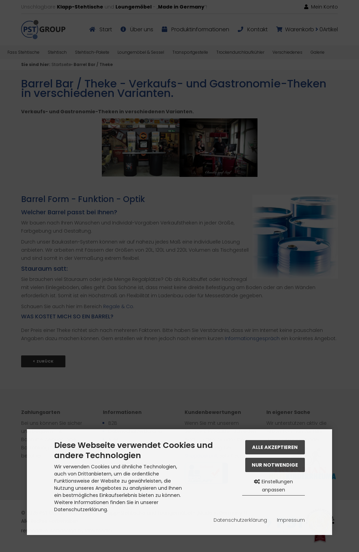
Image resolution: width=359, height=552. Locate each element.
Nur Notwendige (275, 465)
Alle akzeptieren (275, 447)
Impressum (291, 520)
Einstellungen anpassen (273, 485)
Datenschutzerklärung (240, 520)
